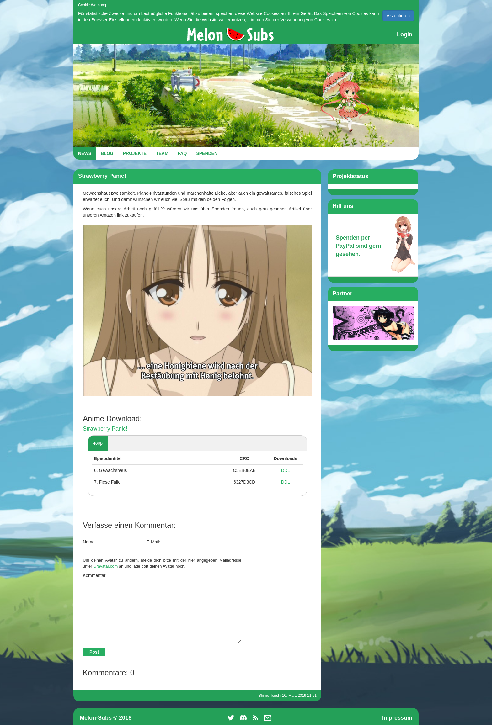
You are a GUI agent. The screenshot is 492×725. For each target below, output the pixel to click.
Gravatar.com (105, 566)
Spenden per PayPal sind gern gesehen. (358, 246)
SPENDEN (206, 153)
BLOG (107, 153)
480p (98, 443)
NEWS (84, 153)
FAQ (182, 153)
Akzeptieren (398, 15)
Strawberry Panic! (105, 429)
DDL (285, 470)
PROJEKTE (134, 153)
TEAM (162, 153)
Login (404, 34)
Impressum (397, 718)
